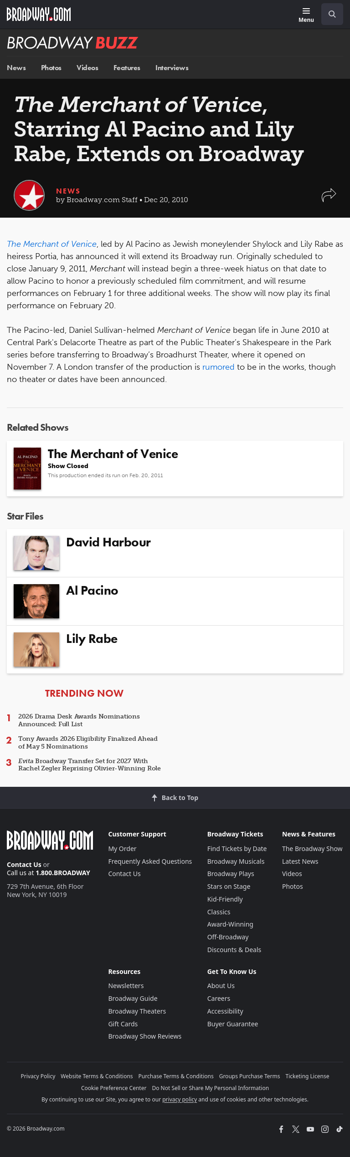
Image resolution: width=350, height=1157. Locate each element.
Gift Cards (123, 1023)
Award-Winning (230, 924)
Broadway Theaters (137, 1011)
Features (126, 67)
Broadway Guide (132, 998)
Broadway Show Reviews (144, 1036)
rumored (218, 367)
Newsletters (126, 985)
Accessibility (225, 1011)
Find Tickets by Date (237, 848)
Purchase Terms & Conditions (176, 1076)
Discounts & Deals (234, 949)
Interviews (171, 67)
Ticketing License (307, 1076)
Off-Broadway (228, 937)
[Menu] (306, 15)
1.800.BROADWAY (63, 872)
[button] (329, 199)
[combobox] (328, 14)
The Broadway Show (312, 848)
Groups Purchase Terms (249, 1076)
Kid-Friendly (225, 899)
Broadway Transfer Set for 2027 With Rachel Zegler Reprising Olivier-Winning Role (89, 765)
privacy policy (179, 1099)
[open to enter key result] (332, 14)
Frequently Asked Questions (150, 861)
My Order (122, 848)
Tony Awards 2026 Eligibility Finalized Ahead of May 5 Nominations (88, 742)
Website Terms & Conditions (97, 1076)
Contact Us (24, 864)
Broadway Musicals (236, 861)
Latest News (300, 861)
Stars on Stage (229, 886)
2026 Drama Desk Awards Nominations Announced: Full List (78, 720)
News (16, 67)
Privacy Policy (38, 1076)
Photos (51, 67)
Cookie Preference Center (114, 1088)
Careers (218, 998)
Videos (87, 67)
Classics (219, 911)
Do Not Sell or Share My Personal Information (210, 1088)
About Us (221, 985)
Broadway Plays (230, 873)
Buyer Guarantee (232, 1023)
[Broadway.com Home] (39, 14)
